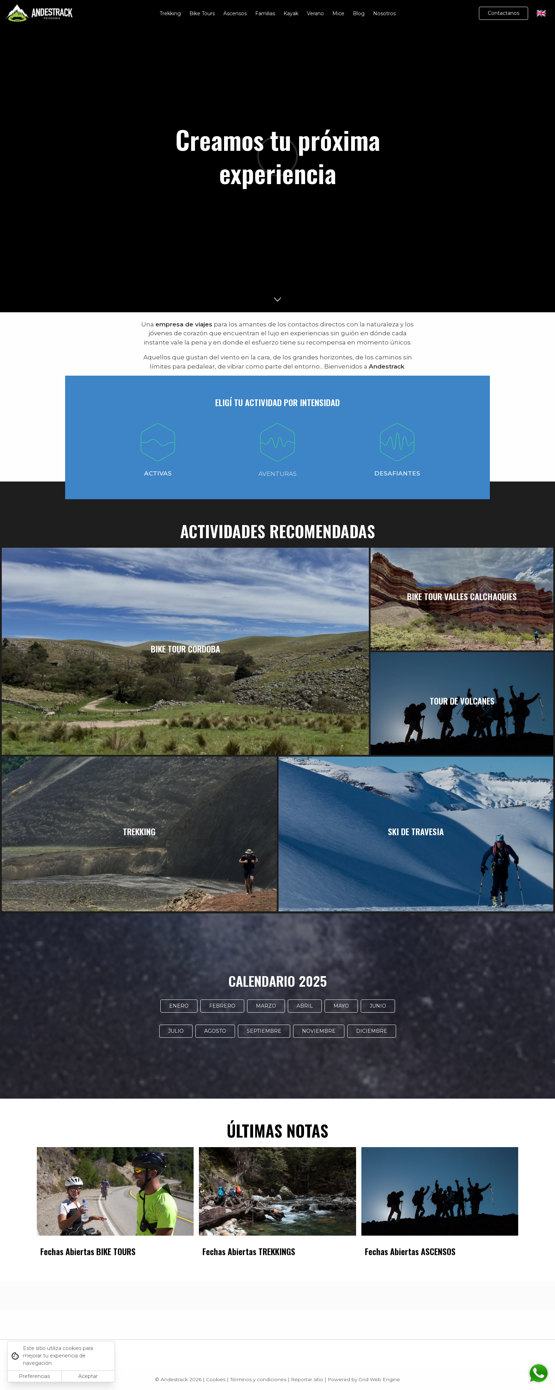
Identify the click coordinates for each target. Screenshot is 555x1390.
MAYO (341, 1006)
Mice (338, 13)
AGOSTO (215, 1031)
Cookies (215, 1379)
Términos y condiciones (258, 1379)
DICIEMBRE (371, 1031)
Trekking (170, 13)
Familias (265, 13)
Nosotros (384, 13)
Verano (315, 13)
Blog (359, 13)
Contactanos (503, 13)
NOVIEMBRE (319, 1031)
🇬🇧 (541, 13)
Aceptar (88, 1376)
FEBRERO (222, 1006)
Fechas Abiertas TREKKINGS (248, 1251)
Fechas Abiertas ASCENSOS (410, 1251)
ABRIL (305, 1006)
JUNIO (378, 1006)
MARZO (266, 1006)
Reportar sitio (307, 1379)
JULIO (176, 1031)
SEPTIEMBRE (264, 1031)
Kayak (291, 13)
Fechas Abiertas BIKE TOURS (88, 1251)
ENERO (179, 1006)
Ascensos (235, 13)
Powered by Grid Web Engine (364, 1379)
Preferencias (34, 1376)
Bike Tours (202, 13)
